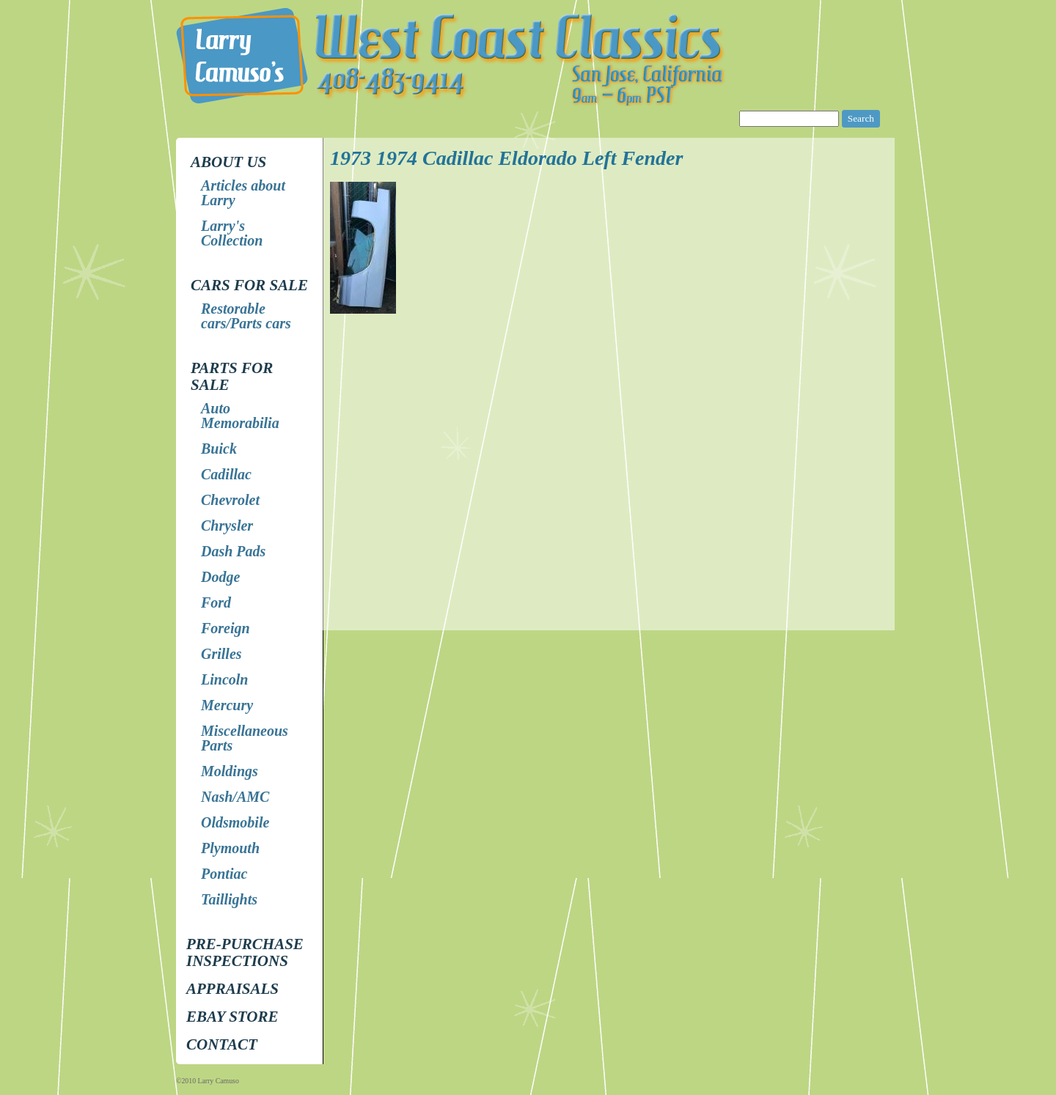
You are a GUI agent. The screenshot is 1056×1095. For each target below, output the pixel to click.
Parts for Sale (232, 376)
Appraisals (232, 989)
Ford (216, 602)
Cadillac (226, 474)
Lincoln (224, 679)
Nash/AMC (235, 797)
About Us (228, 162)
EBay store (232, 1016)
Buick (219, 448)
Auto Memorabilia (240, 415)
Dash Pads (233, 551)
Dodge (220, 577)
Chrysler (227, 525)
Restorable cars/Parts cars (246, 316)
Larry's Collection (232, 233)
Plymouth (230, 848)
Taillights (229, 899)
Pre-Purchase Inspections (245, 952)
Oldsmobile (235, 822)
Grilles (221, 654)
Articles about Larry (243, 192)
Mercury (227, 705)
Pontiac (224, 874)
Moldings (229, 771)
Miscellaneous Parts (244, 738)
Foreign (225, 628)
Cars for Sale (249, 285)
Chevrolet (230, 500)
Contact (221, 1044)
